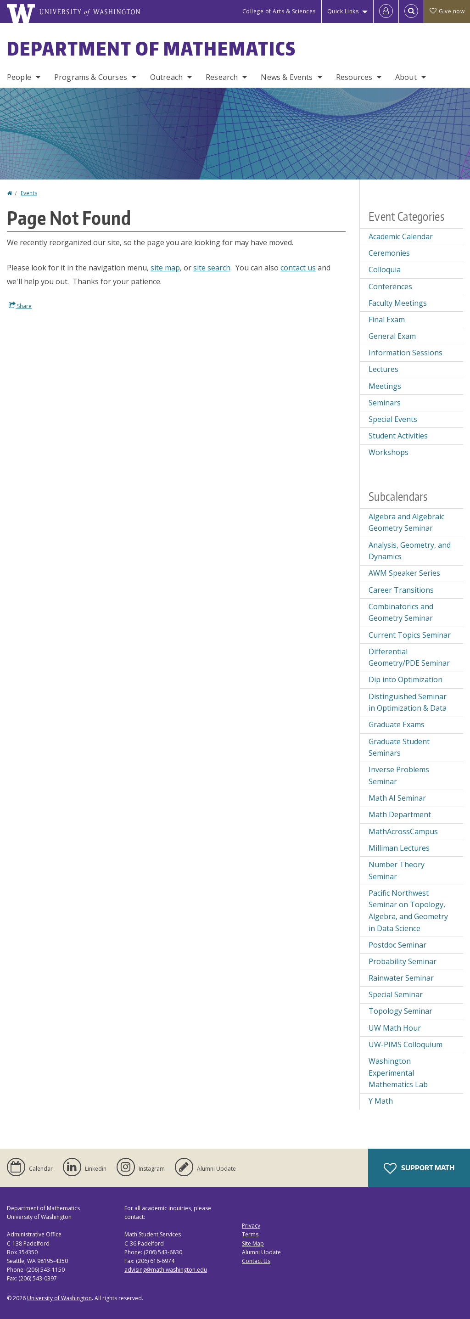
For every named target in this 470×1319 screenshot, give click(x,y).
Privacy (251, 1225)
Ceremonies (389, 253)
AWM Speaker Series (404, 573)
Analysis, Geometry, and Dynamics (410, 551)
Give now (447, 11)
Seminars (385, 403)
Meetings (385, 386)
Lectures (383, 369)
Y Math (381, 1101)
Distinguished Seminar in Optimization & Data (408, 702)
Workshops (388, 452)
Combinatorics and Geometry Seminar (401, 612)
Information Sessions (405, 353)
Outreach (166, 77)
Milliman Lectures (399, 848)
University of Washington (59, 1298)
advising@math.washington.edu (165, 1270)
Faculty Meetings (398, 303)
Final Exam (387, 319)
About (406, 77)
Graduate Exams (397, 724)
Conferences (390, 286)
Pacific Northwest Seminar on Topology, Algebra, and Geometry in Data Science (408, 910)
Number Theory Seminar (397, 870)
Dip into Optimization (405, 679)
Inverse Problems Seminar (399, 775)
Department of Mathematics (151, 48)
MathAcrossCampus (403, 831)
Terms (250, 1234)
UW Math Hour (395, 1028)
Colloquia (385, 269)
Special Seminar (396, 994)
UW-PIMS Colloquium (405, 1044)
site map (165, 268)
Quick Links (343, 11)
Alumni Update (261, 1252)
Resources (354, 77)
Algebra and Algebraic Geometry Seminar (406, 522)
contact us (298, 268)
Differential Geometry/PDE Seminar (409, 657)
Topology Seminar (400, 1011)
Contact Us (256, 1261)
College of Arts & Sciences (279, 11)
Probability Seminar (402, 961)
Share (20, 306)
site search (211, 268)
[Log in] (386, 11)
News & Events (287, 77)
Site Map (253, 1243)
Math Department (400, 814)
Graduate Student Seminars (399, 747)
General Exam (392, 336)
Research (222, 77)
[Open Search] (411, 11)
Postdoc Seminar (397, 945)
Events (29, 193)
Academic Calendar (401, 236)
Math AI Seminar (397, 798)
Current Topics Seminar (410, 635)
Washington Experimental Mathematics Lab (398, 1072)
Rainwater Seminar (401, 978)
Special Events (393, 419)
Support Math (419, 1168)
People (19, 77)
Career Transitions (401, 590)
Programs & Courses (90, 77)
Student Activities (398, 436)
